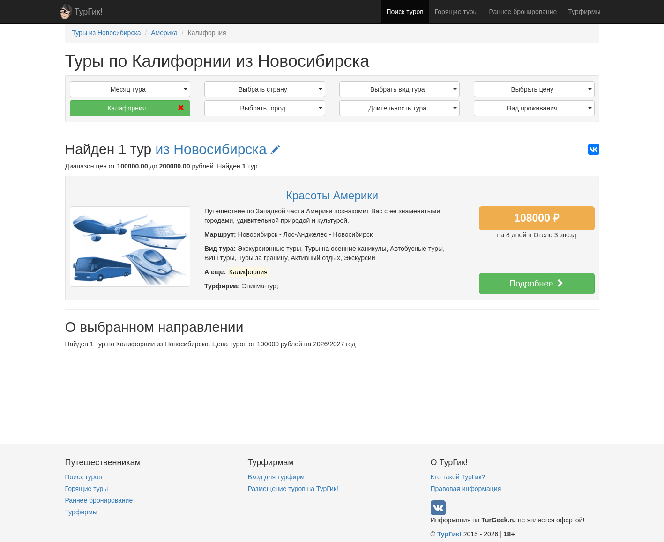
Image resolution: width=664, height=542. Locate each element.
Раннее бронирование (523, 11)
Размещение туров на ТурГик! (293, 488)
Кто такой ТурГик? (458, 477)
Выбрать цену (551, 89)
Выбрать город (281, 108)
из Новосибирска (217, 149)
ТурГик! (89, 11)
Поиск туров (405, 11)
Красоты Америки (332, 195)
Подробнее (536, 283)
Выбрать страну (280, 89)
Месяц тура (149, 89)
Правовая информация (466, 488)
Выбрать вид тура (413, 89)
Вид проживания (549, 108)
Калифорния (145, 108)
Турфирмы (584, 11)
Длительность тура (412, 108)
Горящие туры (456, 11)
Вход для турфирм (276, 477)
